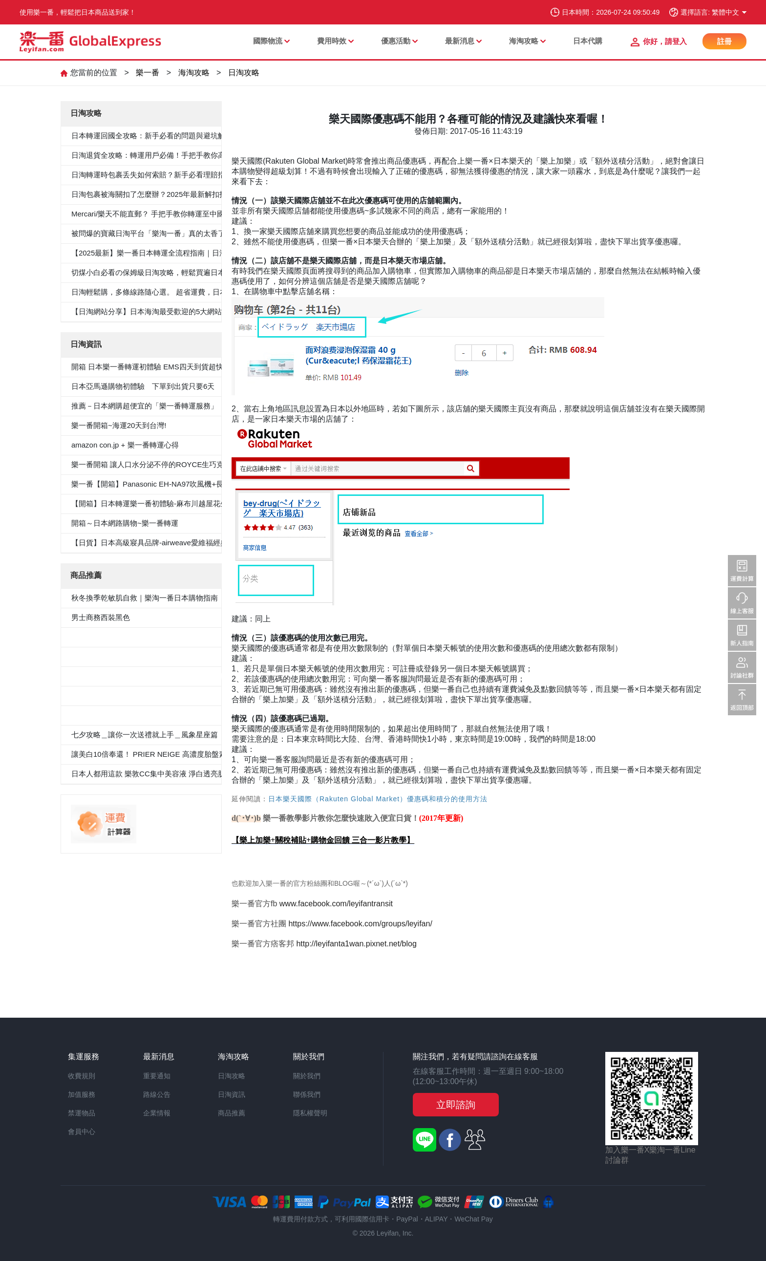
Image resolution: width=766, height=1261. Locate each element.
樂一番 (147, 72)
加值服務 (81, 1094)
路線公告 (156, 1094)
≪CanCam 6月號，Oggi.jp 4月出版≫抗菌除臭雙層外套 (162, 676)
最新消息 (459, 41)
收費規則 (81, 1076)
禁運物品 (81, 1113)
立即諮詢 (455, 1104)
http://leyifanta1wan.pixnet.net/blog (357, 944)
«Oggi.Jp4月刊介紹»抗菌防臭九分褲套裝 (137, 715)
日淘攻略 (243, 72)
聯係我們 (306, 1094)
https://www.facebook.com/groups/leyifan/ (360, 923)
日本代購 (587, 41)
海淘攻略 (523, 41)
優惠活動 (395, 41)
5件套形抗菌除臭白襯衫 (110, 637)
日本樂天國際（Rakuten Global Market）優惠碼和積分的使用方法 (378, 799)
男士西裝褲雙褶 (97, 656)
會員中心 (81, 1131)
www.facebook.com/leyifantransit (337, 903)
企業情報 (156, 1113)
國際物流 (267, 41)
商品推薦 (231, 1113)
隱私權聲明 (310, 1113)
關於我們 (306, 1076)
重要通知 (156, 1076)
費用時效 (331, 41)
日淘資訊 (231, 1094)
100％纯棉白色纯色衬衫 (110, 695)
